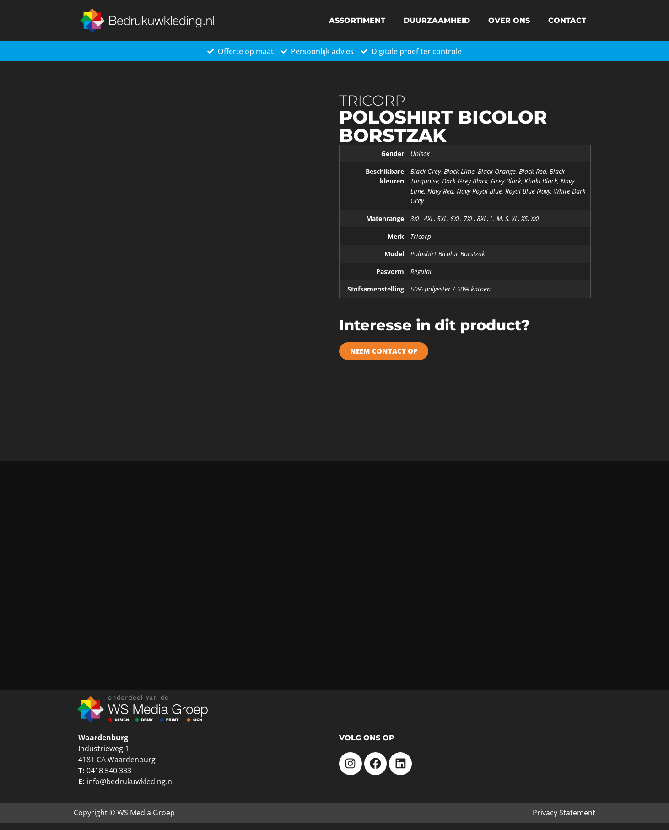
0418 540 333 (108, 770)
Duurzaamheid (437, 20)
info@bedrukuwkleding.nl (130, 781)
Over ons (509, 20)
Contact (567, 20)
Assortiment (357, 20)
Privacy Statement (564, 813)
